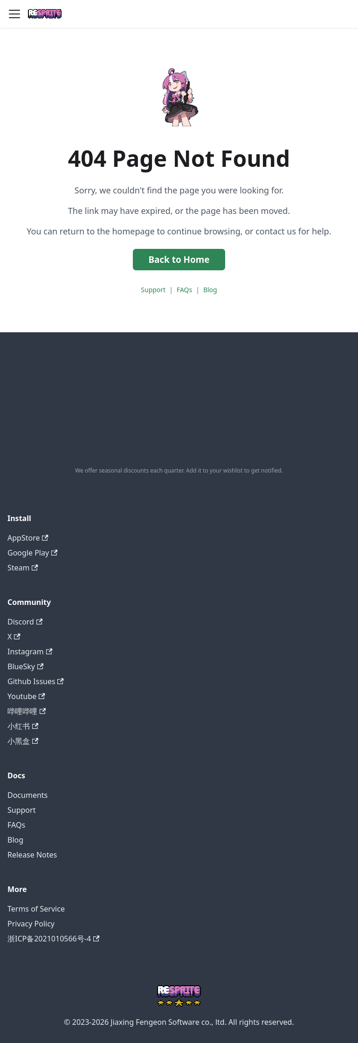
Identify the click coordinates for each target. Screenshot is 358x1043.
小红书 (22, 726)
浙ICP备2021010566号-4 (53, 938)
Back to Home (178, 260)
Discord (24, 622)
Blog (210, 289)
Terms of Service (36, 909)
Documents (27, 795)
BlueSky (25, 666)
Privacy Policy (31, 924)
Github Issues (35, 681)
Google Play (32, 553)
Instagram (29, 651)
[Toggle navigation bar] (14, 14)
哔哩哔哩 (26, 711)
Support (153, 289)
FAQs (184, 289)
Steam (22, 568)
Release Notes (32, 855)
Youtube (26, 696)
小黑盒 (22, 741)
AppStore (27, 538)
